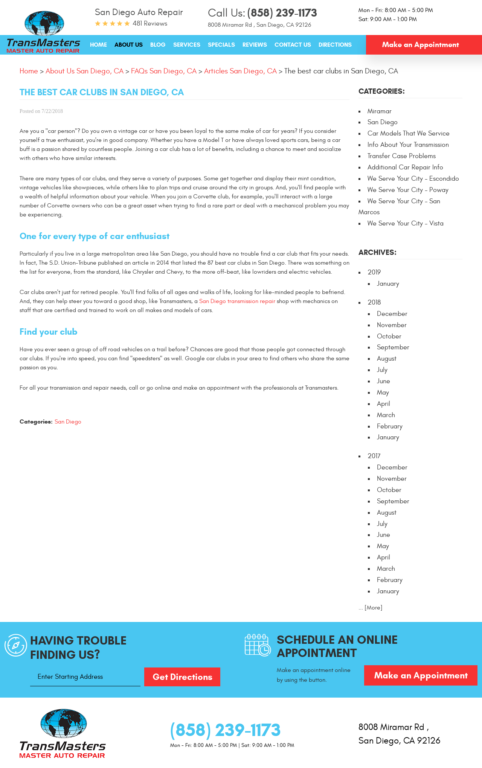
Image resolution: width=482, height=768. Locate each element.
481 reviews (150, 23)
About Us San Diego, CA (85, 71)
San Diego (68, 421)
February (390, 426)
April (383, 404)
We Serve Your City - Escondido (413, 179)
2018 (374, 302)
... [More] (370, 607)
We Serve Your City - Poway (408, 190)
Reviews (255, 44)
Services (186, 44)
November (392, 325)
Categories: (381, 91)
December (392, 314)
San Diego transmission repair (237, 301)
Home (98, 44)
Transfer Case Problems (402, 156)
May (383, 392)
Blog (158, 44)
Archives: (377, 252)
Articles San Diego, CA (240, 71)
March (386, 415)
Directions (335, 44)
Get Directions (182, 677)
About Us (128, 44)
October (389, 336)
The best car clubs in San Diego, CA (341, 71)
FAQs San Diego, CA (164, 71)
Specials (221, 44)
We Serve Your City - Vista (406, 223)
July (382, 370)
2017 (374, 456)
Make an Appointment (420, 44)
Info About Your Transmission (408, 145)
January (388, 284)
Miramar (380, 111)
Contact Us (293, 44)
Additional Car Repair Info (405, 167)
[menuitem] (98, 44)
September (393, 347)
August (387, 359)
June (383, 381)
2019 (374, 272)
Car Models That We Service (409, 133)
